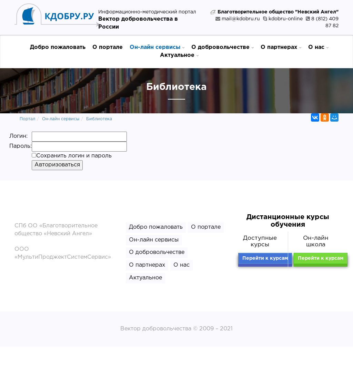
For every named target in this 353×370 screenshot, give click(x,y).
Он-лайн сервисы (157, 47)
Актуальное (179, 55)
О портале (107, 47)
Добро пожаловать (57, 47)
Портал (27, 119)
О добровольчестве (222, 47)
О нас (318, 47)
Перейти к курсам (265, 258)
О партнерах (281, 47)
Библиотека (99, 119)
